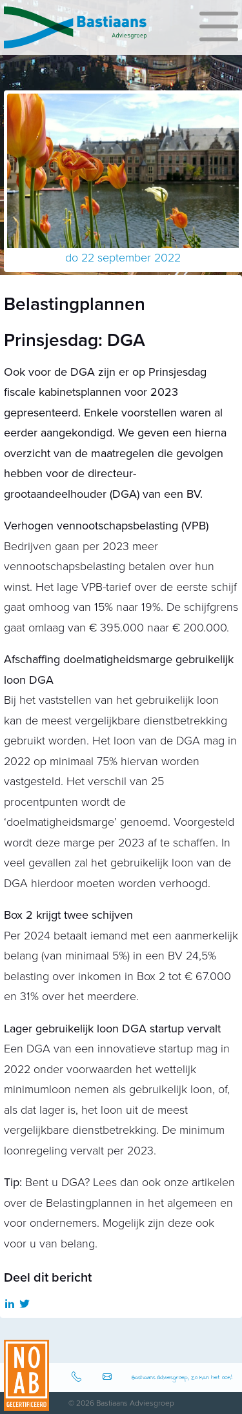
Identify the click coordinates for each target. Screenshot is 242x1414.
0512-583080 (78, 1377)
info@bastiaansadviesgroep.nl (109, 1377)
